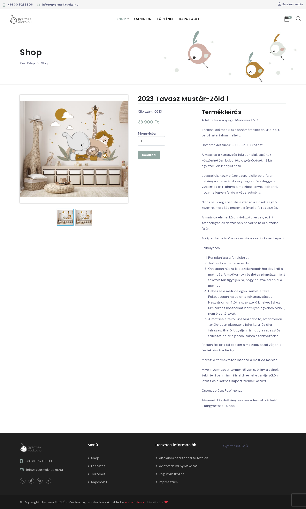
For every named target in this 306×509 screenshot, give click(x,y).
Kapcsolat (189, 19)
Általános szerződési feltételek (183, 458)
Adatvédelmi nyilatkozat (178, 466)
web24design (136, 502)
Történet (165, 19)
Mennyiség (147, 133)
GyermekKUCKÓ (235, 446)
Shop (121, 19)
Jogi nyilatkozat (171, 474)
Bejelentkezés (291, 4)
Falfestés (142, 19)
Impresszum (168, 482)
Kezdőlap (27, 63)
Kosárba (149, 155)
